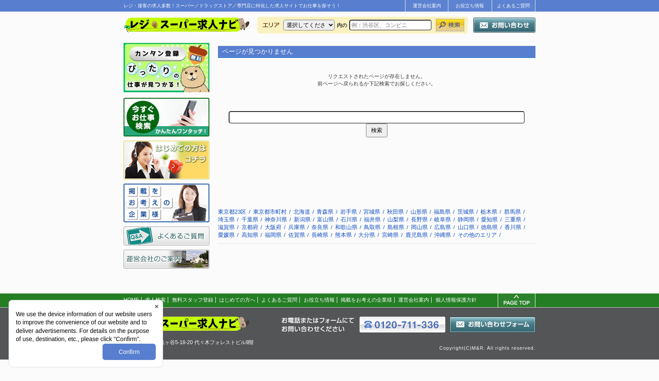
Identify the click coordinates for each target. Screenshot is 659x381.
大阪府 (273, 227)
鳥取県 (372, 227)
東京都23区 (232, 212)
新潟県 (302, 219)
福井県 (372, 219)
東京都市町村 (270, 212)
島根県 (395, 227)
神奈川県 (276, 219)
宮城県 (371, 212)
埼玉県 (226, 219)
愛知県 (489, 219)
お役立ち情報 (470, 5)
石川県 (349, 219)
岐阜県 (442, 219)
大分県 (366, 235)
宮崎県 (390, 235)
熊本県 (343, 235)
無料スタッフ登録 (192, 300)
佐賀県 (296, 235)
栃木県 (489, 212)
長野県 (419, 219)
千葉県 (250, 219)
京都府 (250, 227)
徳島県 (489, 227)
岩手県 (348, 212)
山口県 (466, 227)
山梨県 (395, 219)
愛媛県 (226, 235)
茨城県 (465, 212)
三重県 (513, 219)
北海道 (301, 212)
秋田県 (395, 212)
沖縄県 (442, 235)
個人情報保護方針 (456, 300)
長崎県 (319, 235)
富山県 (325, 219)
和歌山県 (346, 227)
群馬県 (512, 212)
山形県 (419, 212)
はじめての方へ (237, 300)
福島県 (442, 212)
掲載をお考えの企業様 (366, 300)
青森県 (325, 212)
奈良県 (319, 227)
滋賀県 (226, 227)
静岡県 (466, 219)
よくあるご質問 (513, 5)
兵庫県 (296, 227)
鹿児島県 (416, 235)
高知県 (250, 235)
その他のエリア (477, 235)
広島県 (442, 227)
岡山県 (419, 227)
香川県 (513, 227)
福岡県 (273, 235)
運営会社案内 (427, 5)
